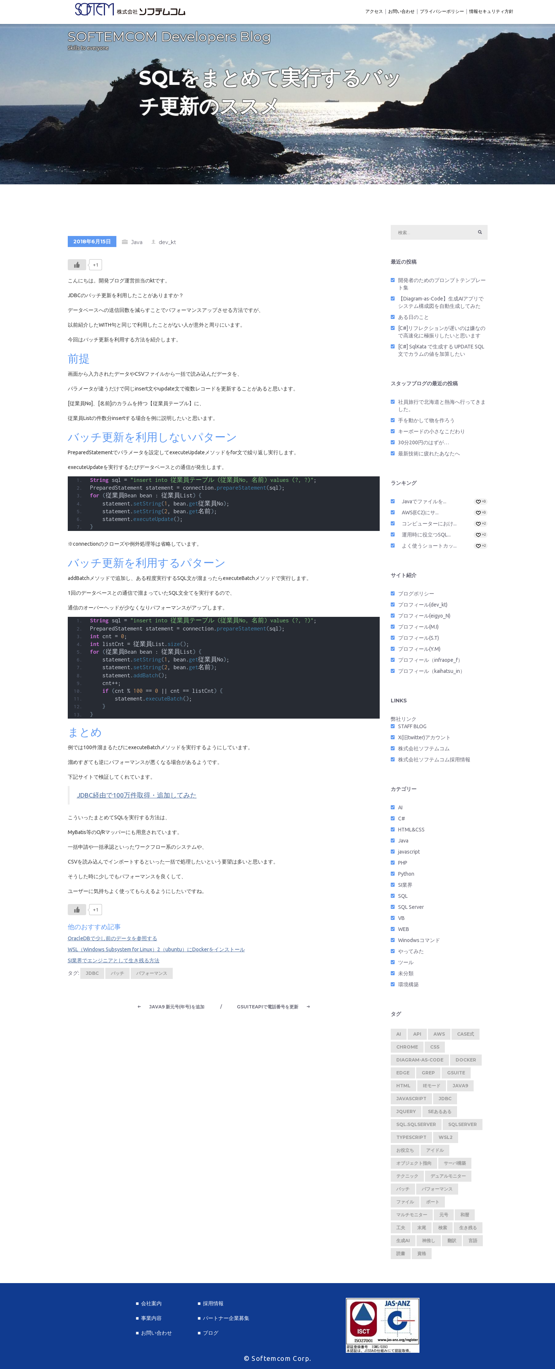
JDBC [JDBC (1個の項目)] (445, 1101)
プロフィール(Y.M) (419, 651)
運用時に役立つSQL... (426, 537)
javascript (409, 854)
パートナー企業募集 (226, 1318)
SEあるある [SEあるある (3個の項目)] (440, 1113)
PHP (402, 865)
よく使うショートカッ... (429, 548)
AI (400, 810)
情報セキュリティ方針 (491, 11)
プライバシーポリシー (442, 11)
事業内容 (151, 1318)
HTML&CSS (411, 832)
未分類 (406, 976)
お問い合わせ (401, 11)
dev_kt (167, 244)
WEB (403, 931)
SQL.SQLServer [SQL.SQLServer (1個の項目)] (416, 1126)
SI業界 (405, 887)
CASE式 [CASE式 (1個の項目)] (465, 1036)
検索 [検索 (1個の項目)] (442, 1230)
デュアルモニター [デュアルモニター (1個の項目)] (448, 1178)
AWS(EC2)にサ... (420, 515)
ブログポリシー (416, 596)
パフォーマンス (151, 975)
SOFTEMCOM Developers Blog (169, 39)
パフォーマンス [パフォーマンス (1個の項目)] (437, 1191)
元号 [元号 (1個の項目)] (443, 1217)
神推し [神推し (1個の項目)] (428, 1242)
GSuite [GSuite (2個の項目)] (456, 1075)
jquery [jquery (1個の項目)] (406, 1113)
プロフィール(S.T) (418, 640)
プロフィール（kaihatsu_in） (431, 673)
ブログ (210, 1333)
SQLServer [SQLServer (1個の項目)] (462, 1126)
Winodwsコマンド (419, 942)
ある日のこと (413, 319)
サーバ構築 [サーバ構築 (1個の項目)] (455, 1165)
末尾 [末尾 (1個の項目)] (421, 1230)
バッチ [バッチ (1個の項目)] (403, 1191)
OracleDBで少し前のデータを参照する (112, 941)
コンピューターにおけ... (429, 526)
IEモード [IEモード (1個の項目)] (431, 1088)
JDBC (92, 975)
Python (406, 876)
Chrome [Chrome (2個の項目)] (407, 1049)
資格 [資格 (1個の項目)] (421, 1255)
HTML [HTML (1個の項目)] (403, 1088)
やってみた (411, 953)
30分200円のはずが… (423, 445)
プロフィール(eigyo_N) (424, 618)
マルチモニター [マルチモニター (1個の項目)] (411, 1217)
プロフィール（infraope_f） (430, 662)
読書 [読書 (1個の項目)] (400, 1255)
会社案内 (151, 1303)
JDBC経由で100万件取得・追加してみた (137, 797)
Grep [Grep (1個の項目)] (428, 1075)
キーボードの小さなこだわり (431, 434)
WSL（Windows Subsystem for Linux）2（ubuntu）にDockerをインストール (156, 952)
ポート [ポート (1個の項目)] (432, 1204)
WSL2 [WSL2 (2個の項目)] (446, 1139)
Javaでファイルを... (424, 504)
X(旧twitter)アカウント (424, 740)
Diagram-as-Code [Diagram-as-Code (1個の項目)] (419, 1062)
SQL (403, 898)
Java (137, 244)
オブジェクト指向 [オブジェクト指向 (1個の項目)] (414, 1165)
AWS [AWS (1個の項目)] (439, 1036)
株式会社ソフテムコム (424, 751)
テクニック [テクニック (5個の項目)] (407, 1178)
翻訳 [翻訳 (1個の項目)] (451, 1242)
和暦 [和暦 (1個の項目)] (464, 1217)
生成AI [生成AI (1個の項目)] (403, 1242)
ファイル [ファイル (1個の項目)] (405, 1204)
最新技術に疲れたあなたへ (429, 456)
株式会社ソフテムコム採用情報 (434, 762)
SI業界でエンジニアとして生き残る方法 (113, 963)
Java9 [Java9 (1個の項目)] (460, 1088)
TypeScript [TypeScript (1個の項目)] (411, 1139)
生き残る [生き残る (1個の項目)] (468, 1230)
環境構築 (408, 987)
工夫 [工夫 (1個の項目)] (400, 1230)
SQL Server (411, 909)
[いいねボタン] (77, 266)
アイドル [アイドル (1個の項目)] (435, 1152)
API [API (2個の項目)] (417, 1036)
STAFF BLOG (412, 729)
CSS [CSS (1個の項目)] (434, 1049)
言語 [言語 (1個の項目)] (472, 1242)
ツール (406, 964)
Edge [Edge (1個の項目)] (403, 1075)
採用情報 (213, 1303)
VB (401, 920)
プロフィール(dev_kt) (422, 607)
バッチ (117, 975)
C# (401, 821)
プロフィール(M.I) (418, 629)
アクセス (374, 11)
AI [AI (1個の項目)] (398, 1036)
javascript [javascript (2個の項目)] (411, 1101)
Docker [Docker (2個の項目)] (466, 1062)
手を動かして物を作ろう (426, 422)
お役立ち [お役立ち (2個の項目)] (405, 1152)
